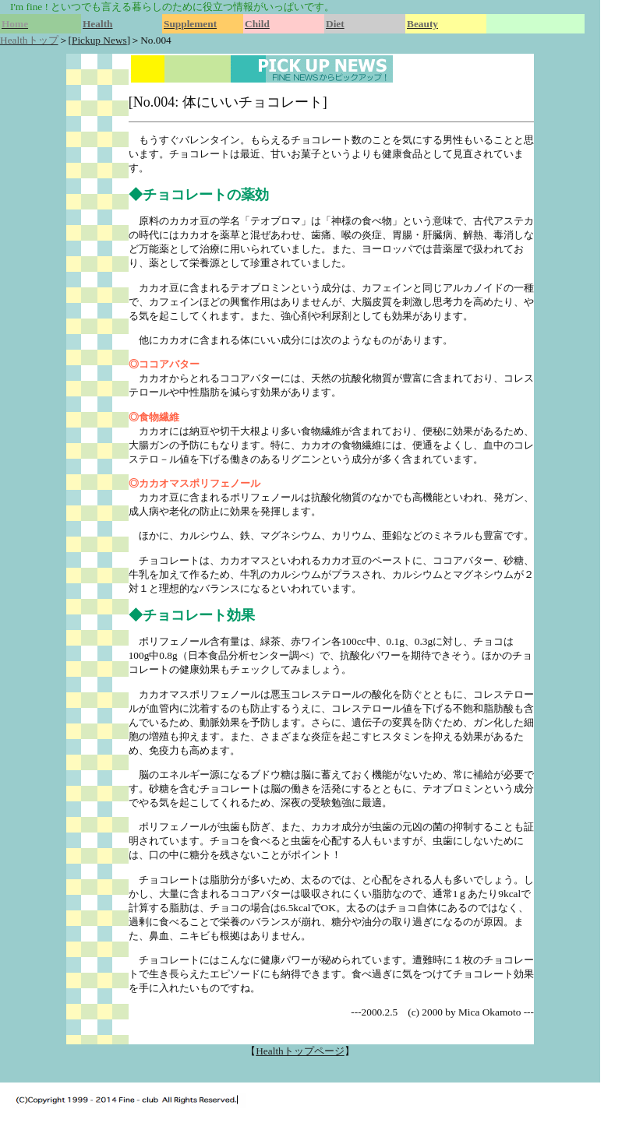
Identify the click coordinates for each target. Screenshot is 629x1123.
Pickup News (99, 40)
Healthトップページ (300, 1051)
